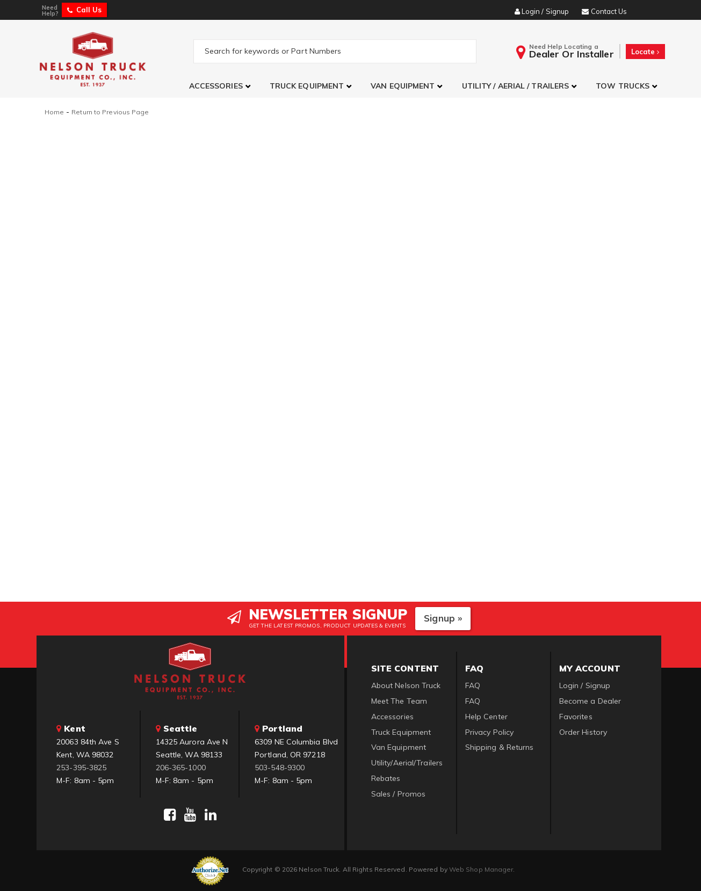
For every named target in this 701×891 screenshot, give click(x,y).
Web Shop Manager (481, 869)
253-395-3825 (81, 767)
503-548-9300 (280, 767)
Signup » (443, 618)
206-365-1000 (181, 767)
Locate (645, 51)
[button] (221, 86)
